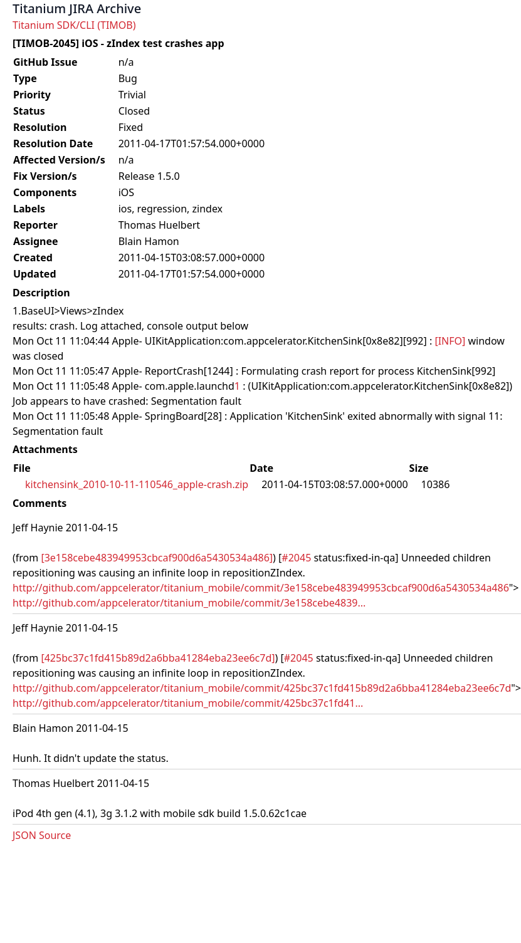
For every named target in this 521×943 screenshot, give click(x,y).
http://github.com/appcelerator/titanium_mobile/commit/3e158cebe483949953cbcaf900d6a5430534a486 (261, 588)
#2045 (296, 558)
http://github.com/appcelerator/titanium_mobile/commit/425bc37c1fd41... (188, 703)
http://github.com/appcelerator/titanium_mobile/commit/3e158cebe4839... (189, 603)
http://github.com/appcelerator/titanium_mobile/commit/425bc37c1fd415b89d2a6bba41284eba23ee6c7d (262, 688)
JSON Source (42, 835)
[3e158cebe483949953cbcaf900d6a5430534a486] (157, 558)
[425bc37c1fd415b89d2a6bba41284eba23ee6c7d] (158, 658)
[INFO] (449, 341)
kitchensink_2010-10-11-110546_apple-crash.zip (136, 484)
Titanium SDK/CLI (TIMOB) (74, 25)
